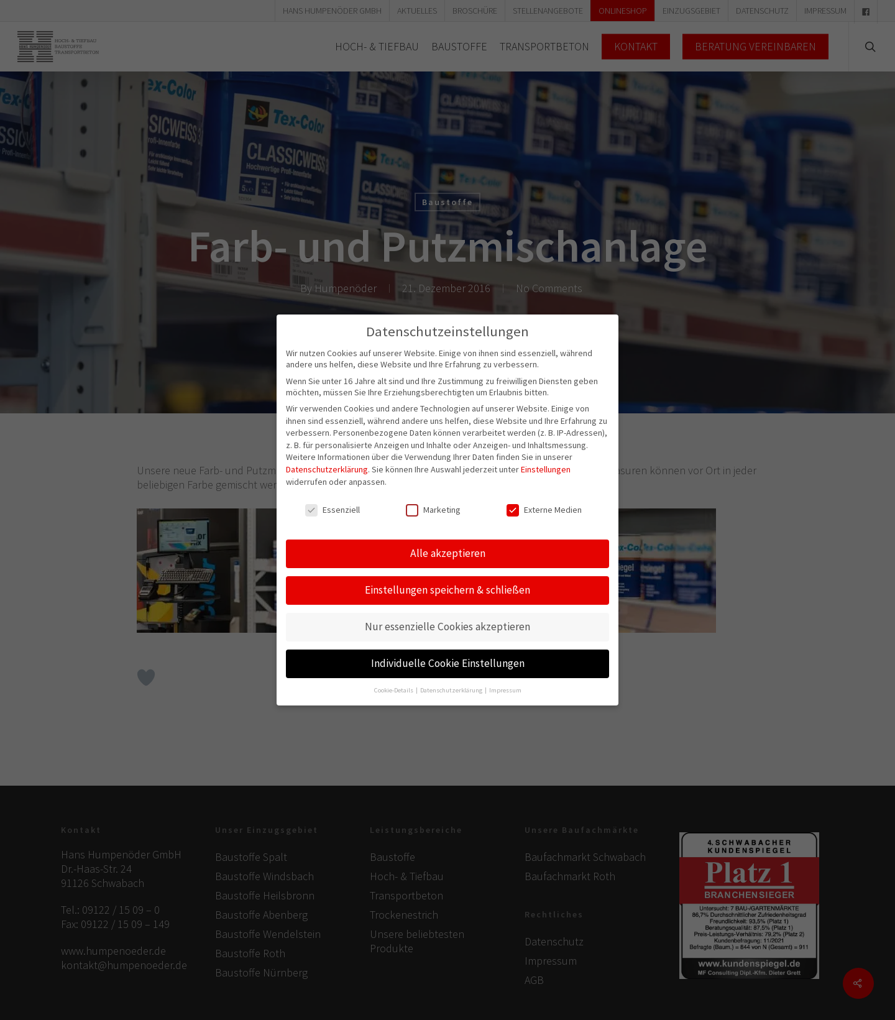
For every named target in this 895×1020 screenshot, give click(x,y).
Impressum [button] (505, 685)
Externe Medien (544, 504)
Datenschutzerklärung (327, 464)
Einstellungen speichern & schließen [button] (447, 585)
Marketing (433, 504)
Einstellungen (546, 464)
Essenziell (332, 504)
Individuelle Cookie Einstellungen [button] (448, 658)
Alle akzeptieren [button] (447, 548)
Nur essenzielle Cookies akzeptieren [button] (447, 621)
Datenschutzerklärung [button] (452, 685)
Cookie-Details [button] (394, 685)
